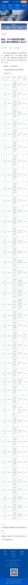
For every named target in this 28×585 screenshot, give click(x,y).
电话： (13, 564)
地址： (13, 560)
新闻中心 (11, 5)
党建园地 (17, 5)
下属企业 (11, 8)
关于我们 (17, 8)
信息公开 (4, 8)
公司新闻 (7, 28)
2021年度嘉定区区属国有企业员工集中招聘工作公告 (14, 529)
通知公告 (20, 28)
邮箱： (13, 566)
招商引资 (23, 1)
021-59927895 (16, 1)
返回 (3, 34)
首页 (4, 5)
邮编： (13, 562)
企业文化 (24, 5)
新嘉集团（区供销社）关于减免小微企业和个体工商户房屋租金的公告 (13, 537)
